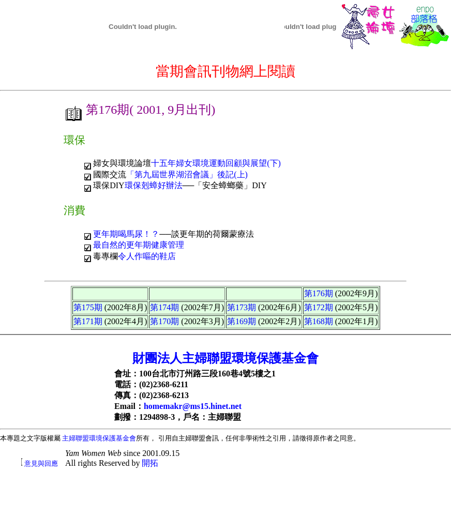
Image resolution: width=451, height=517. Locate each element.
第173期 (241, 307)
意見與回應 (41, 463)
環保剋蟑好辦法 (154, 185)
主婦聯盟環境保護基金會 (99, 438)
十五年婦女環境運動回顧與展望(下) (216, 163)
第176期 (318, 293)
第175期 (87, 307)
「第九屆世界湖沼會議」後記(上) (187, 174)
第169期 (241, 321)
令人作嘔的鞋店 (147, 256)
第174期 (164, 307)
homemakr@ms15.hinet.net (193, 406)
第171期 (87, 321)
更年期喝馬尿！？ (126, 234)
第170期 (164, 321)
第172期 (318, 307)
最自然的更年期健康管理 (138, 244)
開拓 (150, 463)
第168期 (318, 321)
